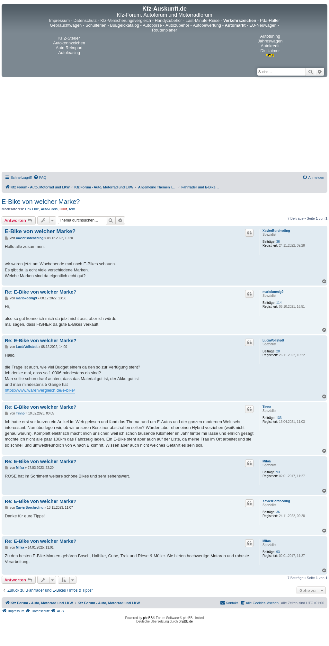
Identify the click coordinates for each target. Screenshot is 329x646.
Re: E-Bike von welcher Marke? (40, 292)
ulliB (63, 209)
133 (279, 418)
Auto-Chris (49, 209)
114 (279, 303)
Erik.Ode (32, 209)
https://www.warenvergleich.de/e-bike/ (40, 390)
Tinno (266, 407)
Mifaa (266, 461)
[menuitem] (39, 177)
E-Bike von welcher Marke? (41, 201)
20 (278, 351)
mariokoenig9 (272, 292)
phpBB (148, 618)
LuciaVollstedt (273, 340)
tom (72, 209)
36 (278, 241)
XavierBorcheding (276, 230)
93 (278, 472)
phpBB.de (186, 621)
